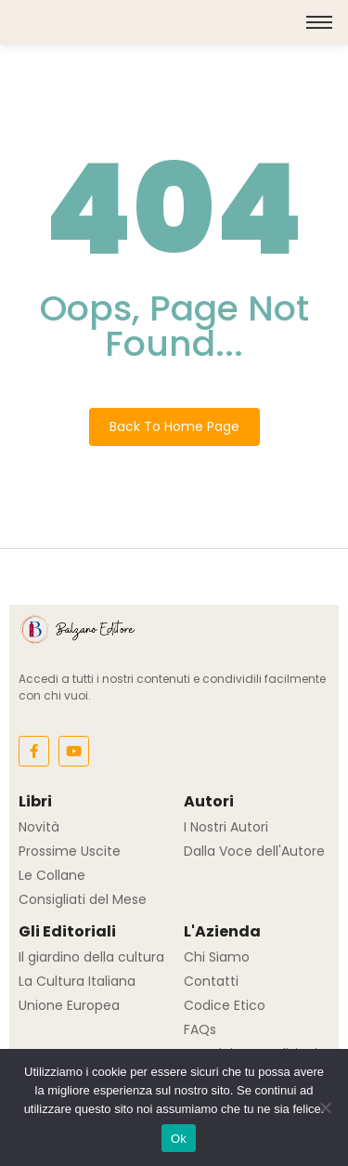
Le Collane (52, 875)
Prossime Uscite (70, 851)
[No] (325, 1107)
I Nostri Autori (226, 827)
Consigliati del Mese (83, 899)
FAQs (200, 1029)
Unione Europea (69, 1005)
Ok (179, 1139)
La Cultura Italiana (77, 981)
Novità (39, 827)
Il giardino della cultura (91, 957)
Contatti (211, 981)
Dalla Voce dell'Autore (254, 851)
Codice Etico (224, 1005)
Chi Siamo (217, 957)
